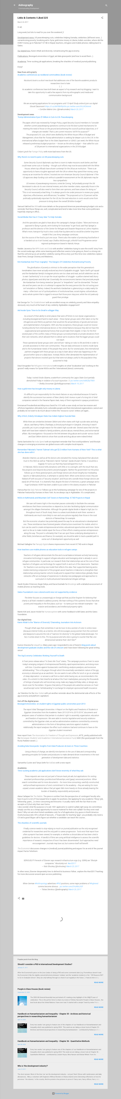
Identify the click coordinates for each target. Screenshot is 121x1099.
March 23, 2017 (72, 866)
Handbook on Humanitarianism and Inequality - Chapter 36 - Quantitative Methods (54, 1041)
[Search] (106, 6)
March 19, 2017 (77, 383)
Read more (98, 982)
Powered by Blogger (60, 1093)
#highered (94, 883)
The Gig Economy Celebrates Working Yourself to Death (41, 656)
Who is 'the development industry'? (33, 1066)
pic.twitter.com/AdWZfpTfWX (83, 381)
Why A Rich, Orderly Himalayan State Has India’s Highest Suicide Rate (46, 416)
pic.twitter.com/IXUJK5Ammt (79, 106)
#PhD (58, 883)
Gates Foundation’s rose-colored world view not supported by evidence (47, 592)
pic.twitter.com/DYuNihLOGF (71, 886)
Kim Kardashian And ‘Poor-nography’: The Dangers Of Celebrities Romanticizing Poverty (54, 262)
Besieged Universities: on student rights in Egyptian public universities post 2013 (51, 704)
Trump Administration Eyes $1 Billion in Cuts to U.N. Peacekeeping (45, 117)
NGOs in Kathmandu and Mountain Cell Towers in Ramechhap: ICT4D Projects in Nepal (54, 498)
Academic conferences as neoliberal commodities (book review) (45, 75)
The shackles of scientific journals (32, 823)
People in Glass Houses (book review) (34, 989)
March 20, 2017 (77, 109)
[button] (102, 18)
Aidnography (25, 5)
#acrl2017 (72, 863)
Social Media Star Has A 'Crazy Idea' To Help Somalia (39, 217)
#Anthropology (41, 883)
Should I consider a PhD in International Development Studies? (45, 964)
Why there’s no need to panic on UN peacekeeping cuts (41, 157)
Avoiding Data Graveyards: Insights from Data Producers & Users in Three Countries (53, 746)
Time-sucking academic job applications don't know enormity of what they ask (50, 771)
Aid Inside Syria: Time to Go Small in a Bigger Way (38, 310)
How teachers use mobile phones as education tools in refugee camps (47, 549)
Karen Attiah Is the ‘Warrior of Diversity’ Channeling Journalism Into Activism (49, 622)
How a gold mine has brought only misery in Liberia (39, 389)
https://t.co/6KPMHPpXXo (56, 106)
